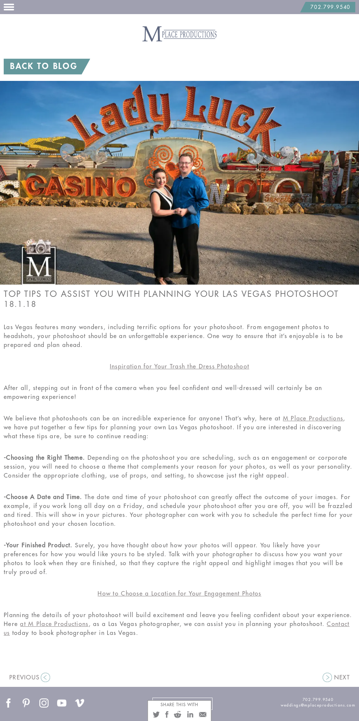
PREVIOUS (24, 678)
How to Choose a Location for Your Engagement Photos (179, 594)
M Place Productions (313, 419)
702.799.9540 (330, 7)
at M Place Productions (54, 624)
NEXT (342, 678)
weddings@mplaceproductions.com (318, 705)
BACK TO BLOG (44, 66)
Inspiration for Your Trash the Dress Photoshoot (179, 367)
